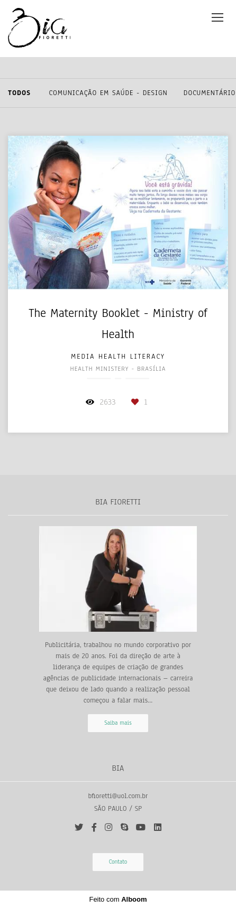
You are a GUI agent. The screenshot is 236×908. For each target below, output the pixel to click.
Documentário (210, 93)
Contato (118, 862)
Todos (19, 93)
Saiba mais (118, 723)
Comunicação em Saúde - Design (108, 93)
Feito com (118, 899)
